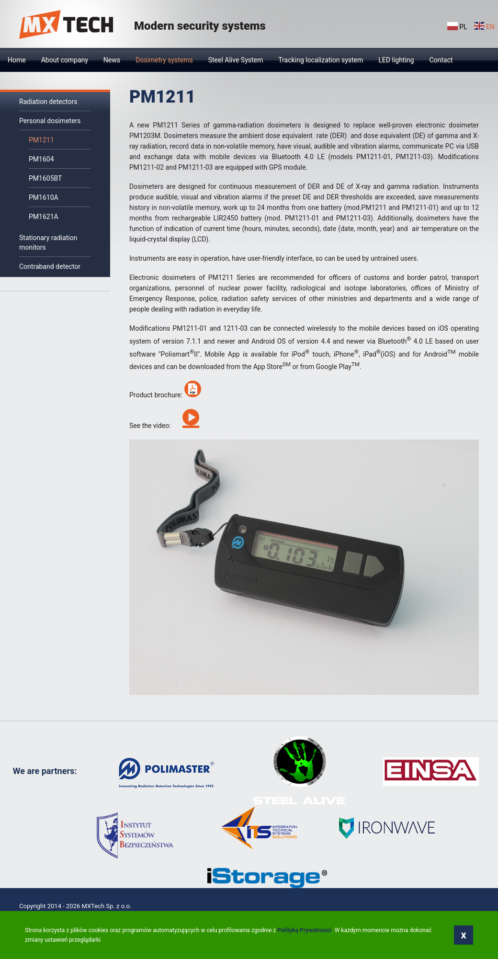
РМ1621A (43, 216)
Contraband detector (49, 266)
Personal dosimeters (50, 121)
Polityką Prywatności (304, 930)
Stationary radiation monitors (48, 242)
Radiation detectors (48, 101)
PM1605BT (45, 178)
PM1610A (43, 197)
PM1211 (41, 140)
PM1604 (41, 159)
